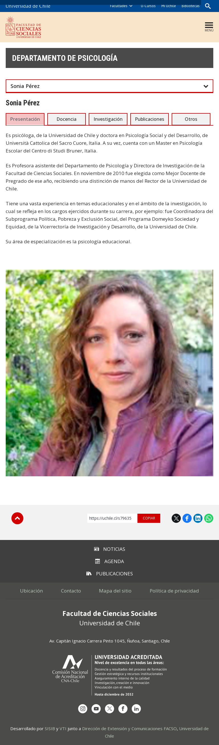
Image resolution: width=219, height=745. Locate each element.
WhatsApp (209, 518)
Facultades (118, 5)
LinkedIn (197, 518)
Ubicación (26, 590)
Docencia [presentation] (66, 119)
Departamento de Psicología (70, 58)
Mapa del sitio (117, 590)
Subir (17, 518)
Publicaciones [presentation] (149, 119)
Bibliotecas (190, 5)
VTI (63, 728)
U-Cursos (147, 5)
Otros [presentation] (191, 119)
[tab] (25, 119)
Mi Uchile (168, 5)
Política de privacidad (179, 590)
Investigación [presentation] (108, 119)
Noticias (109, 548)
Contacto (69, 590)
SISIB (50, 728)
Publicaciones (109, 573)
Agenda (109, 561)
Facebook (187, 518)
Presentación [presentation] (25, 119)
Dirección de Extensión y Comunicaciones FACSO (129, 728)
